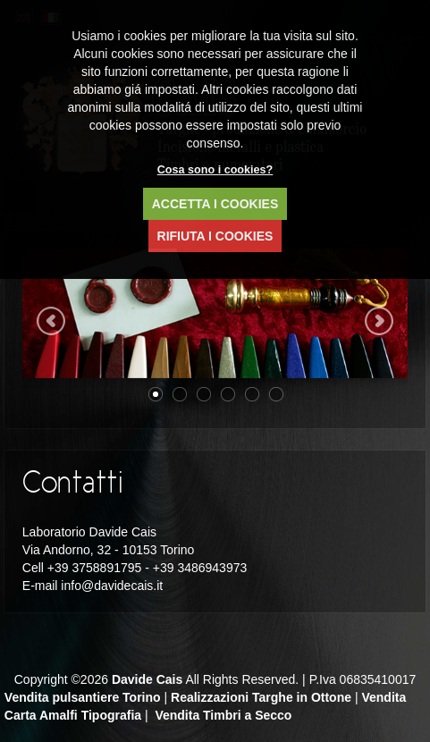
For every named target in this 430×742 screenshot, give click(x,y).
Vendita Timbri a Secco (223, 715)
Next (379, 321)
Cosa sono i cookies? (215, 170)
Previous (51, 321)
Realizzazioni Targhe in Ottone (261, 697)
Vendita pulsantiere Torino (82, 697)
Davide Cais (147, 679)
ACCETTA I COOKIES (215, 204)
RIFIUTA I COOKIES (215, 236)
